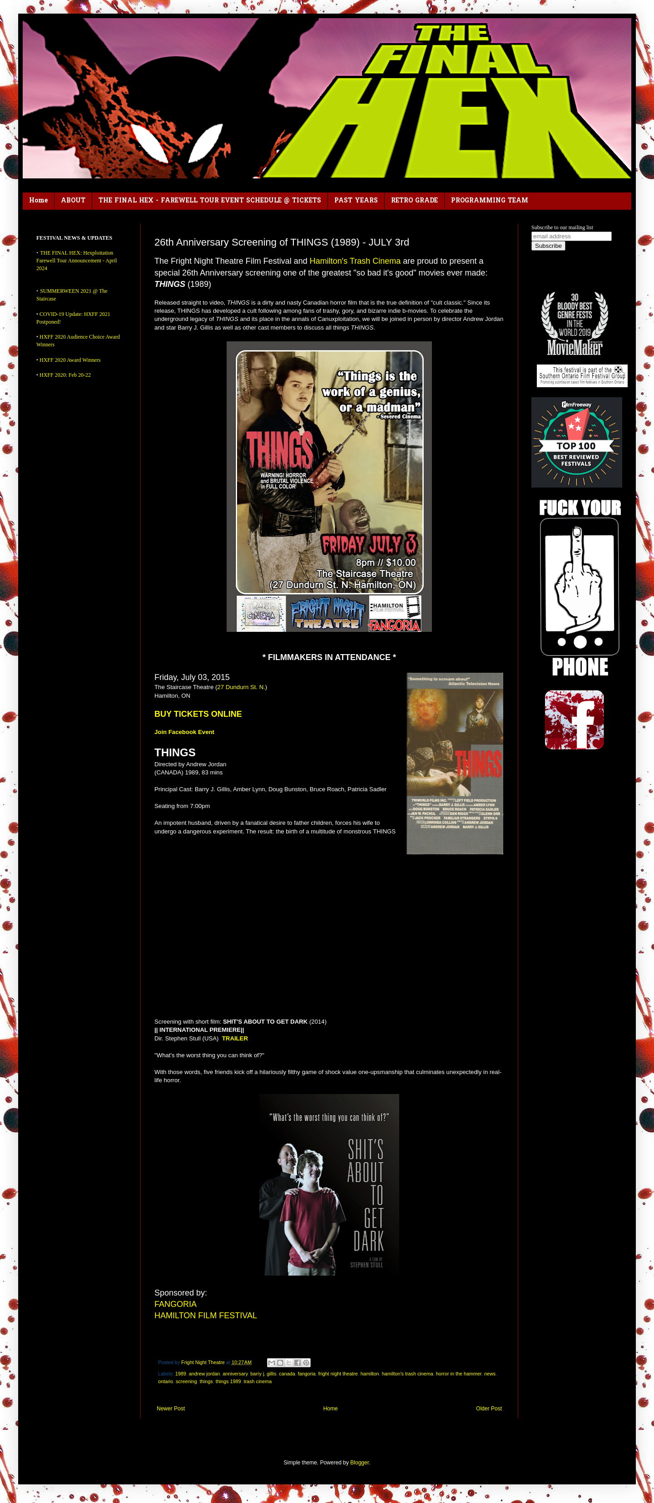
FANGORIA (175, 1304)
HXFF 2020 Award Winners (70, 360)
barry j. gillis (263, 1373)
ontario (165, 1381)
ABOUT (73, 201)
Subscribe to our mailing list (562, 227)
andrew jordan (204, 1373)
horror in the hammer (458, 1373)
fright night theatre (338, 1373)
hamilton (370, 1373)
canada (287, 1373)
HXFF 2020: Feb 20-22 (65, 375)
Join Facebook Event (184, 732)
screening (186, 1381)
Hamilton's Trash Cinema (355, 261)
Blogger (359, 1462)
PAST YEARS (356, 201)
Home (38, 201)
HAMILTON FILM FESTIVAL (205, 1315)
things (206, 1381)
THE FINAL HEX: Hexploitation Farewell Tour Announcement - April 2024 (76, 260)
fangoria (307, 1373)
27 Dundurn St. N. (241, 687)
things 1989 (228, 1381)
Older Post (489, 1408)
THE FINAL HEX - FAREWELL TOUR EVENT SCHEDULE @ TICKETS (210, 201)
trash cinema (258, 1381)
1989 (180, 1373)
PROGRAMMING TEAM (489, 201)
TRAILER (235, 1038)
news (489, 1373)
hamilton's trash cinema (407, 1373)
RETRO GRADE (414, 201)
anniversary (235, 1373)
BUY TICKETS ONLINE (198, 714)
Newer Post (171, 1408)
